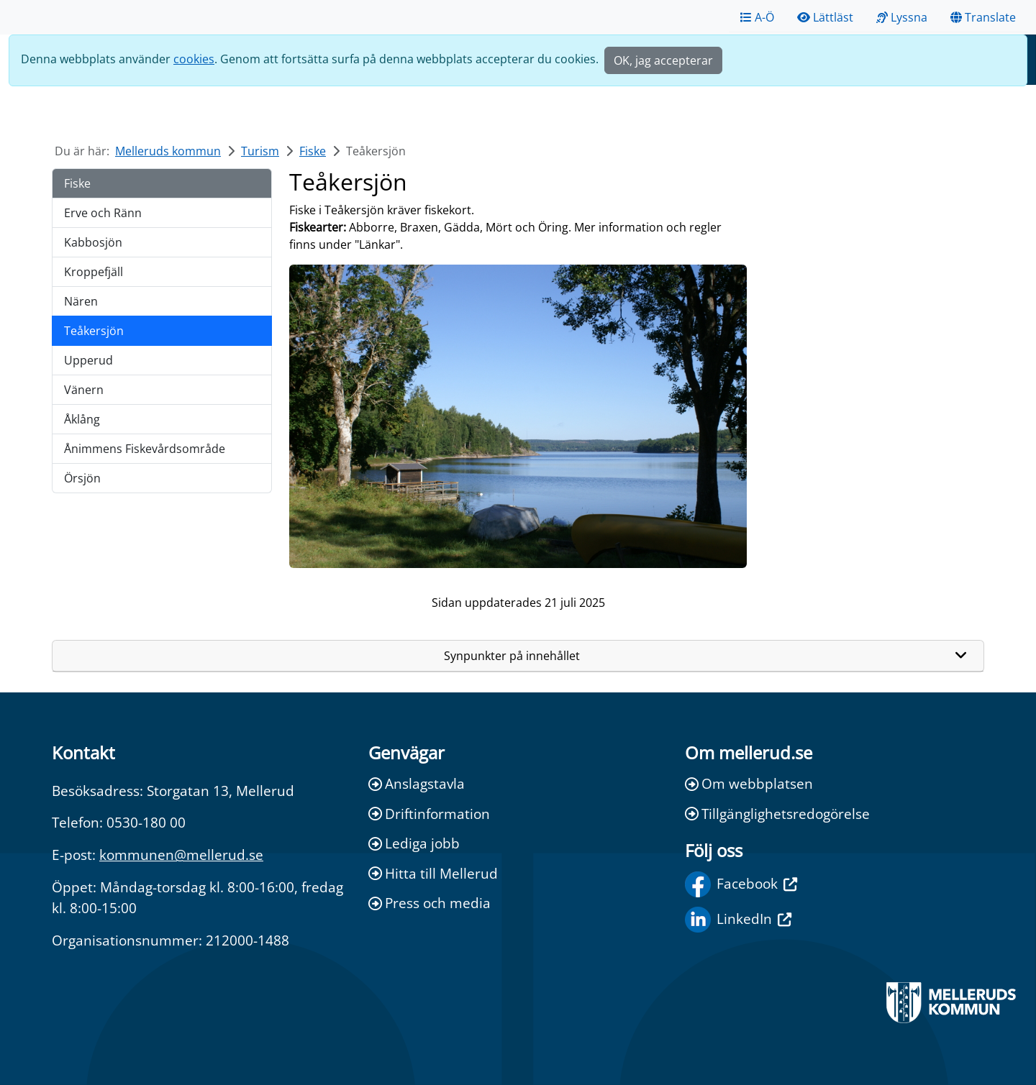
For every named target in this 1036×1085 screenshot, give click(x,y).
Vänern (84, 390)
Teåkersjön (94, 331)
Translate (983, 17)
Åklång (82, 419)
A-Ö (757, 17)
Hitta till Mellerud (433, 873)
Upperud (88, 360)
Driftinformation (429, 813)
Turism (260, 151)
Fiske (312, 151)
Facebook (741, 884)
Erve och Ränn (103, 213)
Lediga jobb (414, 843)
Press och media (429, 902)
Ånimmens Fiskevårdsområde (144, 449)
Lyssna (901, 17)
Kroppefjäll (93, 272)
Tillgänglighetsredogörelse (777, 813)
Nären (81, 301)
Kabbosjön (93, 242)
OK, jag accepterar (663, 60)
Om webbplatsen (749, 783)
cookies (193, 59)
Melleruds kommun (168, 151)
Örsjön (82, 478)
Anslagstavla (416, 783)
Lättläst (825, 17)
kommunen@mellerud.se (181, 854)
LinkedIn (738, 920)
